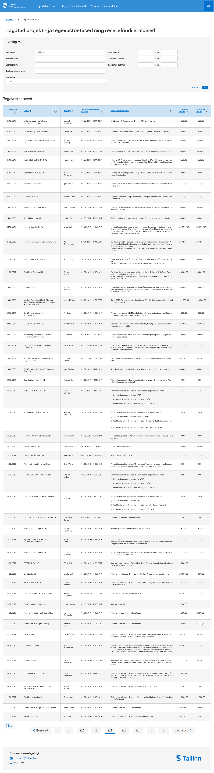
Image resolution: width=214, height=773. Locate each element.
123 (124, 730)
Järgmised (183, 730)
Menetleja (11, 52)
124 (138, 730)
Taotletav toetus (116, 58)
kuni (157, 52)
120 (82, 730)
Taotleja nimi (12, 58)
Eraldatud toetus (200, 110)
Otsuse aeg (12, 109)
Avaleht (9, 19)
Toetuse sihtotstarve (16, 71)
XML (9, 725)
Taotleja (27, 110)
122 (110, 730)
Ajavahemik (114, 52)
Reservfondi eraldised (105, 6)
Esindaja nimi (12, 65)
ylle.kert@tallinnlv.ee (26, 758)
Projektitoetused (45, 6)
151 (163, 730)
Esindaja (67, 110)
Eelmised (40, 730)
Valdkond (10, 77)
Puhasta (196, 87)
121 (96, 730)
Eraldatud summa (116, 65)
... (69, 730)
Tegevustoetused (73, 6)
